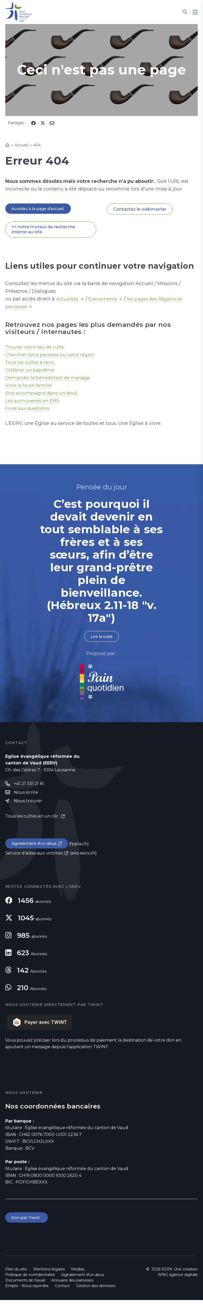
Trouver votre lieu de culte (37, 348)
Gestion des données (95, 1289)
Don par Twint (27, 1221)
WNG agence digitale (178, 1278)
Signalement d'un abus (36, 846)
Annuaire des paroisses (72, 1284)
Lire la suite (101, 637)
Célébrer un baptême (31, 371)
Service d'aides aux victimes (34, 856)
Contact (62, 1289)
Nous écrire (26, 794)
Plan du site (16, 1273)
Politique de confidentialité (30, 1278)
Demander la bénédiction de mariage (51, 378)
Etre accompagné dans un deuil (44, 394)
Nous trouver (28, 803)
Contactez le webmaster (139, 209)
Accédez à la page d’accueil (41, 208)
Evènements (105, 300)
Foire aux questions (29, 409)
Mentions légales (49, 1273)
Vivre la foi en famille (30, 386)
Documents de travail (25, 1284)
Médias (77, 1273)
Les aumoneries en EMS (33, 401)
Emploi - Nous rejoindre (27, 1289)
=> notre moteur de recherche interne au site (43, 230)
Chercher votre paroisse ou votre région (53, 355)
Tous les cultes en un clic (32, 818)
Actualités (68, 300)
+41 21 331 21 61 (29, 785)
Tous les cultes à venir (32, 363)
